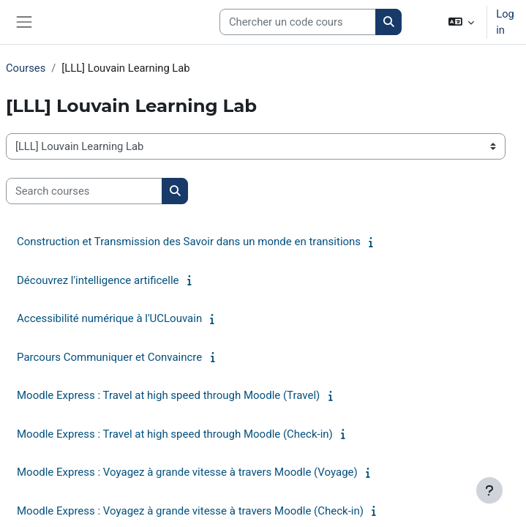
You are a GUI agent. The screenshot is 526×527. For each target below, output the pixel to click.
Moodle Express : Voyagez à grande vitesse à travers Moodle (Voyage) (187, 472)
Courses (25, 68)
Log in (505, 22)
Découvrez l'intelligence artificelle (98, 280)
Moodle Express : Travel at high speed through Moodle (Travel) (168, 395)
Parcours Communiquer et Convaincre (109, 357)
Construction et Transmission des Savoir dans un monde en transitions (189, 241)
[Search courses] (297, 22)
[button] (461, 22)
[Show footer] (489, 490)
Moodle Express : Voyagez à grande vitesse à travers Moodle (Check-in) (190, 510)
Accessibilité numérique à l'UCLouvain (109, 318)
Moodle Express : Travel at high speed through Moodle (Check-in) (175, 434)
